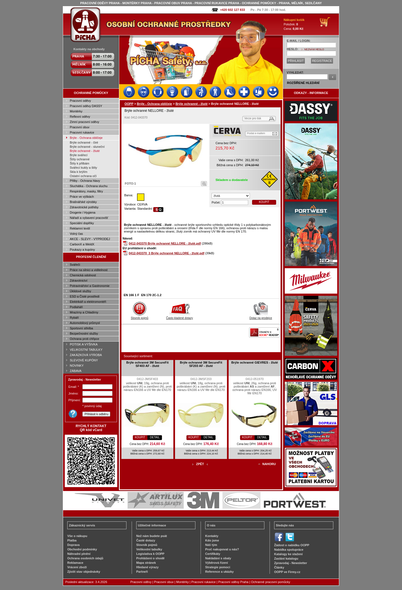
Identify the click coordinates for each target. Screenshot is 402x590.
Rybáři (74, 317)
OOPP (129, 103)
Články (279, 567)
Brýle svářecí (79, 155)
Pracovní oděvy (80, 100)
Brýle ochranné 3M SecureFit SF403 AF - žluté (147, 364)
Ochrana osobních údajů (85, 558)
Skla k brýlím (78, 171)
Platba (71, 540)
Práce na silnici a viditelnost (88, 270)
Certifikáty (212, 553)
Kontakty (211, 536)
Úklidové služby (80, 291)
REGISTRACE (322, 60)
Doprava (73, 545)
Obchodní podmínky (82, 549)
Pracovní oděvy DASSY (86, 106)
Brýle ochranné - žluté (85, 151)
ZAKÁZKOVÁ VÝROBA (86, 355)
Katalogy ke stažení (288, 554)
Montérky (76, 111)
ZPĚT (200, 464)
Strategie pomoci (217, 567)
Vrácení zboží (77, 567)
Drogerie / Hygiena (82, 212)
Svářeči (75, 264)
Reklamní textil (80, 228)
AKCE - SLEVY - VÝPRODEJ (90, 239)
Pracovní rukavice (82, 132)
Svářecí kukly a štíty (83, 167)
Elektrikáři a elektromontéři (88, 301)
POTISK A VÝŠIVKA (84, 344)
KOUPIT (264, 202)
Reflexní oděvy (80, 116)
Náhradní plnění (78, 553)
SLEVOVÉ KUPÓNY (84, 360)
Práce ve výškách (82, 196)
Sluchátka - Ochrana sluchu (88, 186)
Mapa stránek (146, 562)
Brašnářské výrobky (83, 202)
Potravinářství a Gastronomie (89, 285)
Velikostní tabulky (149, 549)
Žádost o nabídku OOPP (291, 545)
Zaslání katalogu (286, 558)
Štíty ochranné (80, 159)
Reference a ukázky (219, 571)
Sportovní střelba (81, 328)
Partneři (142, 571)
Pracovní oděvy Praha (233, 582)
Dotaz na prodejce (260, 316)
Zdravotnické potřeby (84, 207)
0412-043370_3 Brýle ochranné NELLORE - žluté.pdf (166, 253)
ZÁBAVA (76, 371)
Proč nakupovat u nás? (222, 549)
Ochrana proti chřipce (84, 338)
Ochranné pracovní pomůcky (270, 582)
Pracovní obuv (79, 127)
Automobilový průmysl (85, 323)
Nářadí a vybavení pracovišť (89, 217)
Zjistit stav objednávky (83, 571)
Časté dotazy (145, 540)
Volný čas (76, 233)
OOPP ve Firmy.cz (287, 572)
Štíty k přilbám (79, 163)
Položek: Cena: (294, 24)
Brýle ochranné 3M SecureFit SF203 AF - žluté (201, 364)
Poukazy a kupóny (82, 249)
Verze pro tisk (252, 118)
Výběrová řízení (216, 562)
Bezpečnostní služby (84, 333)
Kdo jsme (212, 540)
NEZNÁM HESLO (314, 49)
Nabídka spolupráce (288, 549)
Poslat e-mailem (256, 133)
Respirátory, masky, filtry (86, 191)
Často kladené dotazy (179, 316)
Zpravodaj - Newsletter (290, 563)
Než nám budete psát (151, 536)
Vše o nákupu (77, 536)
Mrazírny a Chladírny (84, 312)
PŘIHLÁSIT (296, 60)
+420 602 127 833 (232, 9)
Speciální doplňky (82, 223)
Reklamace (75, 562)
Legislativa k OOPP (150, 553)
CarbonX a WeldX (82, 244)
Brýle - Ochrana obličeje (86, 137)
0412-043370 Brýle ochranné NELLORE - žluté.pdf (165, 243)
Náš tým (211, 545)
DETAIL (154, 437)
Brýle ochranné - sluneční (87, 146)
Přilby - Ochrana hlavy (85, 180)
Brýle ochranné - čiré (84, 142)
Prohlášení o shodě (150, 558)
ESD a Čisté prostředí (84, 296)
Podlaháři (76, 307)
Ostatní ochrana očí (83, 176)
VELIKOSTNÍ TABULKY (86, 349)
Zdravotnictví (78, 280)
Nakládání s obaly (218, 558)
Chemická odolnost (83, 275)
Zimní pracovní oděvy (84, 122)
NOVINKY (77, 365)
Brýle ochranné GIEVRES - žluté (254, 362)
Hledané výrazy (147, 567)
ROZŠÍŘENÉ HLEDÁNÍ (303, 82)
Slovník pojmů (140, 316)
